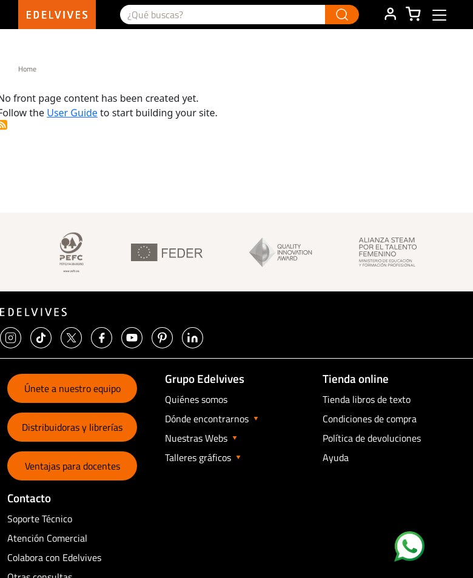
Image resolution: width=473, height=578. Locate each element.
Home (27, 69)
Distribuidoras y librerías (72, 427)
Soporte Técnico (39, 518)
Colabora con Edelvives (54, 557)
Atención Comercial (47, 538)
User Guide (72, 112)
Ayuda (336, 457)
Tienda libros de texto (367, 399)
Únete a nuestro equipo (72, 388)
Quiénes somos (196, 399)
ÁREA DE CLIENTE (390, 14)
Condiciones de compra (370, 418)
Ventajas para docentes (72, 466)
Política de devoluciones (372, 438)
